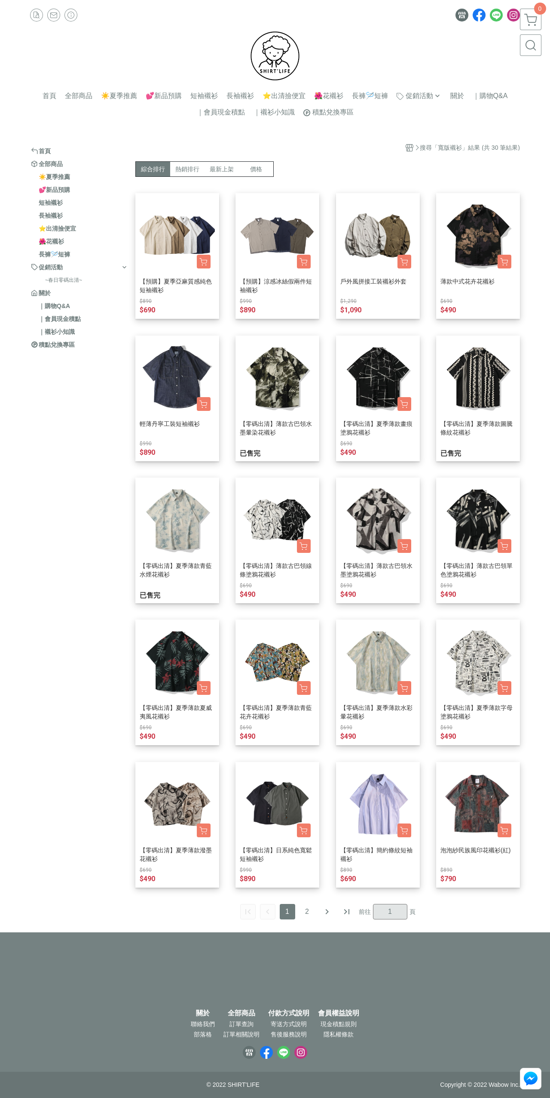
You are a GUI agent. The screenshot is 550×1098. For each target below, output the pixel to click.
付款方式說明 (288, 1013)
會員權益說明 (338, 1013)
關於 (203, 1013)
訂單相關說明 (241, 1034)
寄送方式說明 (289, 1024)
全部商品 (241, 1013)
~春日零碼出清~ (63, 280)
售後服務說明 (289, 1034)
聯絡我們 (203, 1024)
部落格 (203, 1034)
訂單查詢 (241, 1024)
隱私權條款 (339, 1034)
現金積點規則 (339, 1024)
